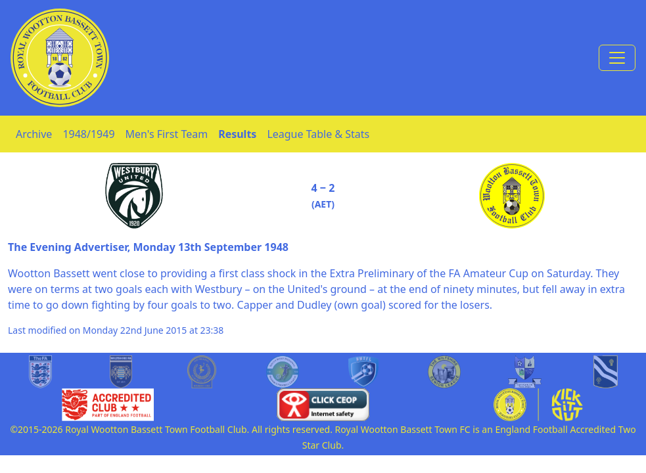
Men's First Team (167, 134)
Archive (34, 134)
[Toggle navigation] (617, 58)
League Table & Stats (318, 134)
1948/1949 (88, 134)
